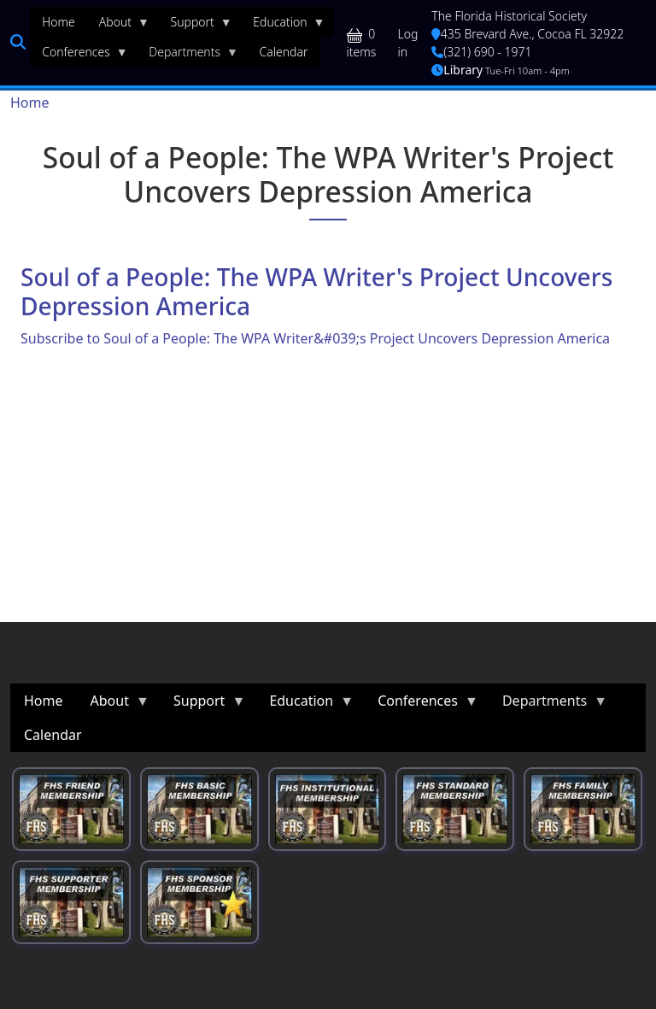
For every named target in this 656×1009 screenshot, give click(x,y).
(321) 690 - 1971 (481, 52)
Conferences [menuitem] (79, 55)
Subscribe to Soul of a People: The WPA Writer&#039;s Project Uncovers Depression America (315, 338)
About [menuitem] (118, 26)
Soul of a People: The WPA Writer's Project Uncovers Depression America (316, 291)
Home (30, 102)
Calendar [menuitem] (284, 52)
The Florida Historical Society (509, 16)
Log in (408, 43)
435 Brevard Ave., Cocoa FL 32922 (527, 34)
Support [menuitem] (195, 26)
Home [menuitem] (58, 22)
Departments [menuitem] (187, 55)
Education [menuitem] (283, 26)
